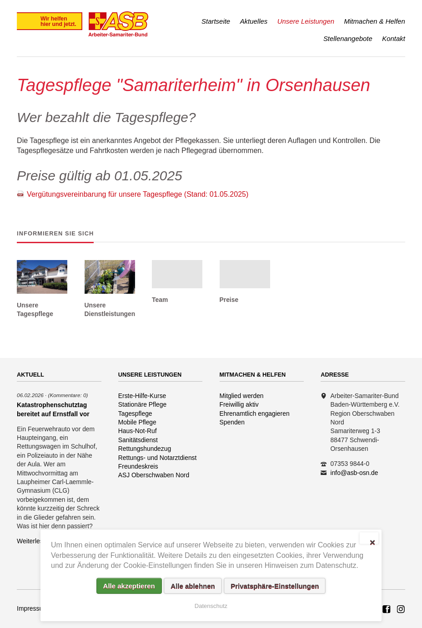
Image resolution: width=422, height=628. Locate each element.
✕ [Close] (372, 541)
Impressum (32, 608)
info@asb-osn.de (354, 472)
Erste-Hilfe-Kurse (142, 395)
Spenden (232, 422)
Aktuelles (254, 21)
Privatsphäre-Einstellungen (275, 586)
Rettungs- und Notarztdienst (157, 457)
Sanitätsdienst (138, 440)
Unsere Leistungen (305, 21)
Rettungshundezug (144, 448)
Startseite (215, 21)
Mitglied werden (242, 395)
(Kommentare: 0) (68, 395)
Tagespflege (135, 413)
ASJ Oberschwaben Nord (153, 475)
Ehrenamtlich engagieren (255, 413)
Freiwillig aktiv (239, 404)
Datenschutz (211, 605)
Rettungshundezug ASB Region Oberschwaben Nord (401, 609)
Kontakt (393, 38)
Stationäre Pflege (142, 404)
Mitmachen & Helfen (374, 21)
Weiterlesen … (37, 541)
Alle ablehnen (193, 586)
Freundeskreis (138, 466)
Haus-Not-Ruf (137, 430)
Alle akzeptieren (129, 586)
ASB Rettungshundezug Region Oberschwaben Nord (386, 609)
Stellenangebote (347, 38)
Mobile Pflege (137, 422)
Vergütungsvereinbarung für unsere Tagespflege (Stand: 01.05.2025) (137, 194)
